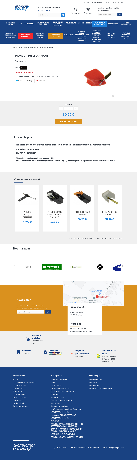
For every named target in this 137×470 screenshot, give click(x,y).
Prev (15, 266)
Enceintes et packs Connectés (58, 24)
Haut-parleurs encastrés (43, 24)
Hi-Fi (20, 24)
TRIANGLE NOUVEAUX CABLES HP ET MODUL (126, 35)
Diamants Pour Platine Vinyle (99, 24)
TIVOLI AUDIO (68, 35)
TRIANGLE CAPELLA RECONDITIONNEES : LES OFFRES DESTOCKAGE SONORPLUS (82, 35)
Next (122, 266)
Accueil (86, 2)
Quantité (68, 105)
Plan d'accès (118, 2)
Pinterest (40, 81)
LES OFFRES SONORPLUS (25, 36)
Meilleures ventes (19, 397)
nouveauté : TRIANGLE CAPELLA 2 (40, 35)
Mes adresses (94, 385)
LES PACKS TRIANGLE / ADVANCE (111, 35)
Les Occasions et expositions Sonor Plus (10, 35)
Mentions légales (19, 403)
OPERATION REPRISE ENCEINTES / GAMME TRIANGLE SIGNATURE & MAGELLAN (96, 36)
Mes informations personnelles (100, 388)
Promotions (17, 391)
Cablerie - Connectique (126, 24)
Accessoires (113, 24)
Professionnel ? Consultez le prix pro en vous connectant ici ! (42, 76)
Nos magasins (18, 388)
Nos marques (97, 2)
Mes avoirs (93, 382)
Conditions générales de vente (24, 382)
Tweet (19, 81)
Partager (29, 81)
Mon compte (76, 10)
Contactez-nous (19, 385)
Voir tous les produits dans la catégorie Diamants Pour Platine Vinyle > (96, 238)
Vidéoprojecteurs (85, 23)
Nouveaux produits (20, 394)
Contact (108, 2)
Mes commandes (95, 379)
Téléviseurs (71, 23)
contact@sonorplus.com (115, 448)
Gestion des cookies (20, 406)
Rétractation (18, 400)
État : (17, 61)
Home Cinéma (29, 24)
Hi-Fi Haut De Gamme (10, 24)
